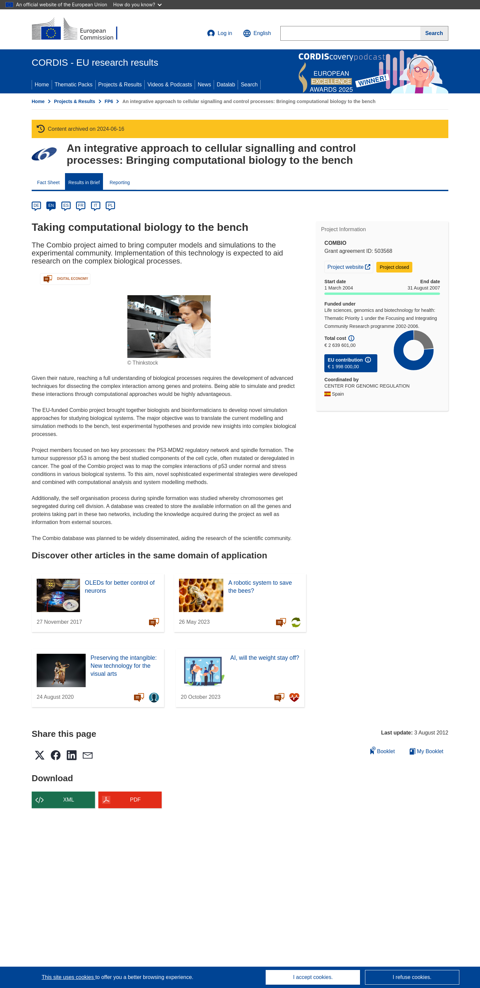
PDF (135, 800)
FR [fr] (80, 205)
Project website (350, 266)
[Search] (434, 33)
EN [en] (51, 205)
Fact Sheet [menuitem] (48, 182)
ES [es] (66, 205)
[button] (257, 33)
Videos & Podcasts (169, 84)
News (204, 84)
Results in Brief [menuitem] (84, 182)
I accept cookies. (313, 977)
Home (42, 84)
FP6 (109, 101)
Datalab (226, 84)
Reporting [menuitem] (120, 182)
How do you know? (137, 4)
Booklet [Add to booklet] (382, 750)
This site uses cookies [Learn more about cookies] (68, 977)
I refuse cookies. (412, 977)
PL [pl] (110, 205)
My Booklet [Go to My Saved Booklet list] (426, 751)
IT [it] (95, 205)
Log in (219, 33)
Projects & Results (120, 84)
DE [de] (36, 205)
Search (249, 84)
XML (68, 800)
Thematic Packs (74, 84)
